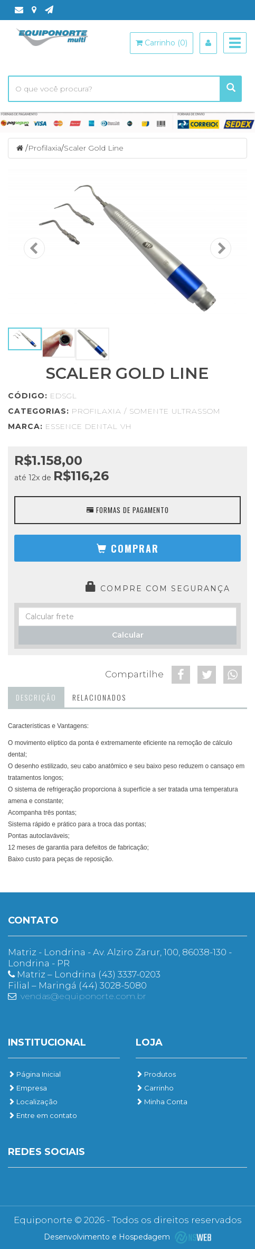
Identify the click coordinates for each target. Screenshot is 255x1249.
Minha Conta (161, 1101)
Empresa (27, 1088)
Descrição (36, 697)
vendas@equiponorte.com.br (83, 996)
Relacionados (99, 697)
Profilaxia (44, 148)
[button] (127, 548)
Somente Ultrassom (175, 411)
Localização (33, 1101)
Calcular (128, 635)
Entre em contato (42, 1115)
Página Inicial (34, 1074)
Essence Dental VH (88, 426)
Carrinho (155, 1088)
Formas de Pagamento (128, 510)
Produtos (156, 1074)
